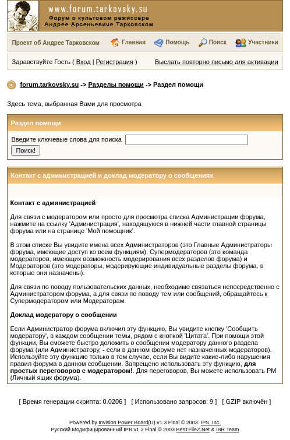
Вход (83, 61)
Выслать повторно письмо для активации (216, 61)
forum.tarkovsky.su (49, 84)
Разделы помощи (115, 84)
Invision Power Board (123, 422)
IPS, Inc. (211, 422)
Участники (263, 42)
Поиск (218, 42)
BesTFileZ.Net (193, 429)
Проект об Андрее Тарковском (56, 43)
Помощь (177, 42)
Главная (134, 42)
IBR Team (227, 429)
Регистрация (114, 61)
